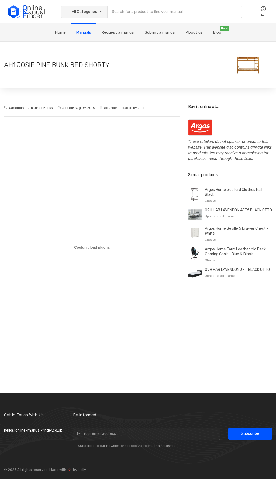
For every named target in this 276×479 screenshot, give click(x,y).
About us (194, 32)
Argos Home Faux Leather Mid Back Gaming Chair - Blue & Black (235, 251)
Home (60, 32)
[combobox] (174, 12)
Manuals (83, 32)
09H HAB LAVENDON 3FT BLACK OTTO (237, 269)
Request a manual (117, 32)
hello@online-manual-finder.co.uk (33, 430)
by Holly (78, 470)
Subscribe (250, 433)
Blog (217, 32)
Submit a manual (160, 32)
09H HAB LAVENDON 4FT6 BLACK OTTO (238, 210)
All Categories (81, 11)
